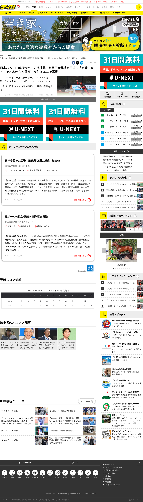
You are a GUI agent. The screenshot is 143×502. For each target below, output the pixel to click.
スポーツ (59, 7)
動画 (112, 7)
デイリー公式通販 (101, 2)
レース (96, 7)
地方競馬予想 (40, 2)
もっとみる (85, 401)
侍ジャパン (104, 13)
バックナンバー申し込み (113, 467)
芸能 (27, 7)
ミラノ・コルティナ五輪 (57, 2)
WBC (94, 13)
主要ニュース (119, 151)
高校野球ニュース (120, 13)
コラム (104, 7)
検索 (139, 7)
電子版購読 (136, 97)
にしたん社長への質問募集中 (80, 2)
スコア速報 (115, 104)
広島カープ (114, 2)
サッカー (49, 7)
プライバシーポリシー (112, 485)
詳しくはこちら (82, 200)
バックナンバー (122, 97)
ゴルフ (69, 7)
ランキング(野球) (118, 177)
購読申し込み (109, 464)
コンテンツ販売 (110, 473)
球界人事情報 (72, 13)
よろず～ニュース (90, 493)
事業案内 (108, 482)
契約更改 (84, 13)
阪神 (41, 7)
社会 (118, 7)
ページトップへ (140, 462)
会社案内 (108, 476)
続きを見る (45, 99)
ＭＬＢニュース (57, 13)
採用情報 (108, 479)
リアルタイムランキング (122, 276)
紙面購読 (107, 97)
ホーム (2, 56)
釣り (122, 2)
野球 (34, 7)
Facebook (27, 463)
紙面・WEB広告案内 (112, 470)
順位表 (31, 13)
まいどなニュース (75, 493)
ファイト (78, 7)
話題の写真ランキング (121, 216)
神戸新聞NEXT (62, 493)
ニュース (21, 13)
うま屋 (87, 7)
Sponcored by (86, 268)
